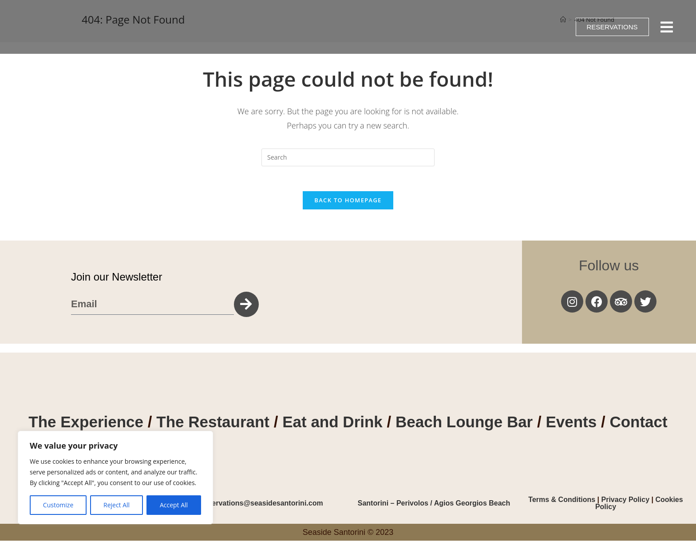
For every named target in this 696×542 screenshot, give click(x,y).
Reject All (116, 505)
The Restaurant (212, 423)
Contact (638, 423)
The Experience (85, 423)
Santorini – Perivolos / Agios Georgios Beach (434, 504)
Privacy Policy (625, 501)
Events (573, 423)
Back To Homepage (347, 202)
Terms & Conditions (562, 501)
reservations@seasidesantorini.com (262, 504)
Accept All (174, 505)
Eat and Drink (332, 423)
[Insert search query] (348, 157)
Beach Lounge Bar (464, 423)
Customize (58, 505)
